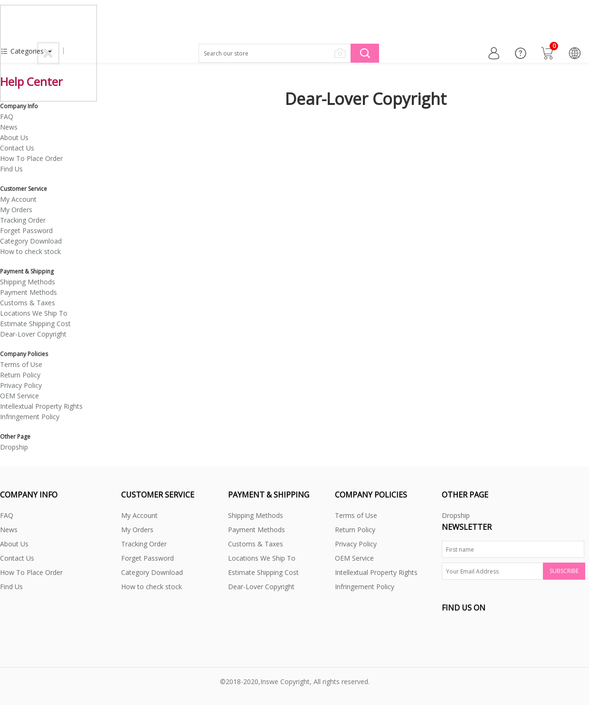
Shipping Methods (27, 281)
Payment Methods (28, 292)
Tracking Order (23, 220)
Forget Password (26, 230)
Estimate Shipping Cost (35, 323)
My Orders (16, 209)
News (9, 127)
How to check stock (30, 251)
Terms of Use (21, 364)
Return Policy (20, 374)
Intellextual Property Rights (41, 406)
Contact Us (17, 147)
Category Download (31, 240)
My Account (18, 199)
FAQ (6, 116)
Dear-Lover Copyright (33, 333)
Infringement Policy (29, 416)
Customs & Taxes (27, 302)
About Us (14, 137)
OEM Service (19, 395)
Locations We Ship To (33, 313)
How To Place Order (31, 158)
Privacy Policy (21, 385)
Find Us (11, 168)
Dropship (14, 446)
